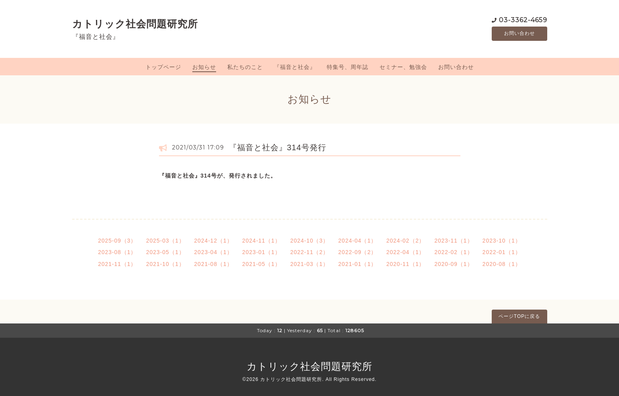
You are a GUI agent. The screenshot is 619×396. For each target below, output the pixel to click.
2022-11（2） (309, 252)
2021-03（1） (309, 264)
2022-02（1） (453, 252)
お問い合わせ (519, 34)
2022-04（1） (405, 252)
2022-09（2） (357, 252)
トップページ (163, 67)
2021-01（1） (357, 264)
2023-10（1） (502, 240)
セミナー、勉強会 (403, 67)
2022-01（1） (502, 252)
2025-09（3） (117, 240)
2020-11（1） (405, 264)
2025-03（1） (165, 240)
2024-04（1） (357, 240)
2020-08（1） (502, 264)
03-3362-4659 (523, 19)
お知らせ (204, 67)
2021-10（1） (165, 264)
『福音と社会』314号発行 (277, 147)
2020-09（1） (453, 264)
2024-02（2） (405, 240)
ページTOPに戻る (519, 316)
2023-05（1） (165, 252)
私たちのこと (245, 67)
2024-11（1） (261, 240)
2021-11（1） (117, 264)
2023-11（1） (453, 240)
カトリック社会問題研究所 (135, 24)
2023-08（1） (117, 252)
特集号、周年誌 (347, 67)
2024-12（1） (213, 240)
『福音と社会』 (295, 67)
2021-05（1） (261, 264)
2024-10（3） (309, 240)
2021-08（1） (213, 264)
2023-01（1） (261, 252)
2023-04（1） (213, 252)
